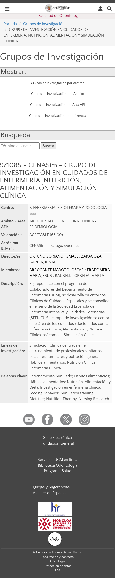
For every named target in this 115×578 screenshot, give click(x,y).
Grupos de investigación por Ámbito (57, 94)
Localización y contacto (57, 557)
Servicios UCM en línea (57, 459)
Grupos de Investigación (44, 24)
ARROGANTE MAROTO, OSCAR (57, 270)
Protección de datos (57, 566)
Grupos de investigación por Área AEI (57, 105)
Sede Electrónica (57, 437)
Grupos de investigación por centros (57, 83)
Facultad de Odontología (60, 15)
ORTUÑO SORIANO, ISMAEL (54, 256)
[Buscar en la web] (109, 8)
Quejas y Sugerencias (51, 487)
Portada (10, 24)
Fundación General (57, 443)
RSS (57, 570)
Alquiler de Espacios (50, 493)
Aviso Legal (57, 561)
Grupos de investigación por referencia (57, 116)
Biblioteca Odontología (57, 465)
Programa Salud (57, 471)
